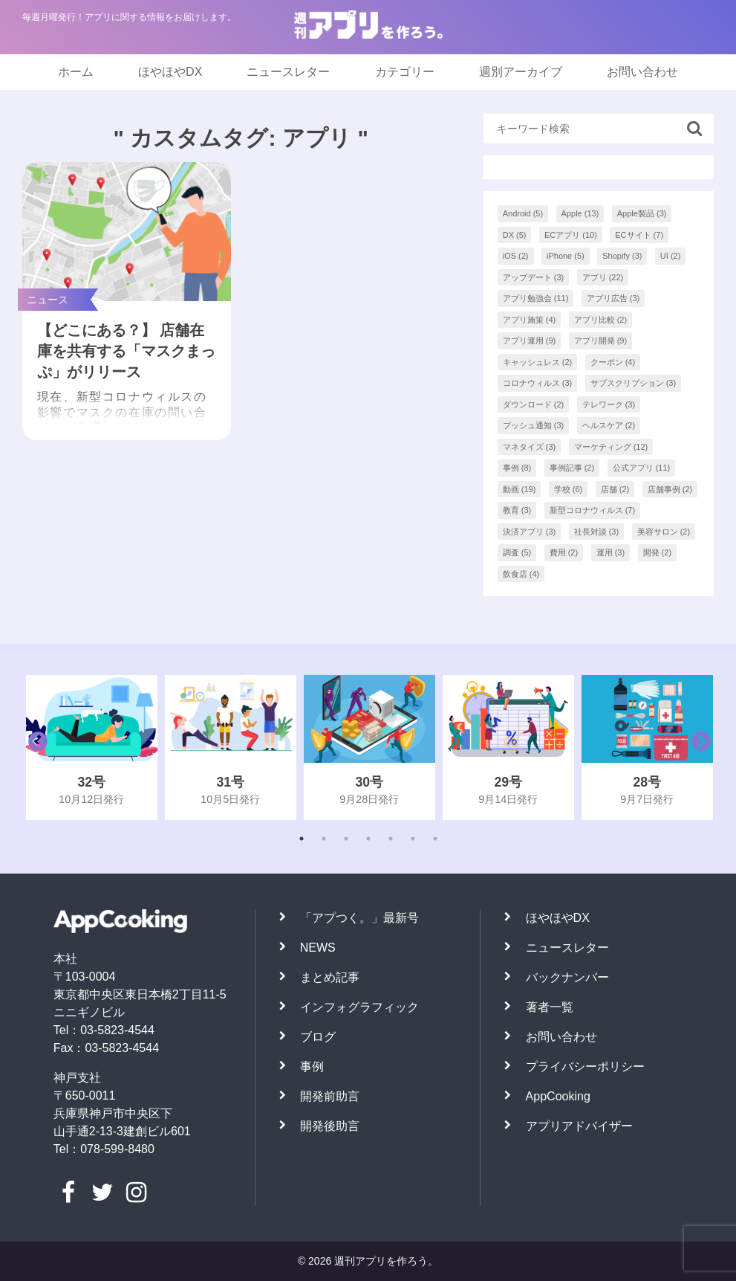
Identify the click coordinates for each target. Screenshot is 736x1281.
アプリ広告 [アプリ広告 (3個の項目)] (613, 298)
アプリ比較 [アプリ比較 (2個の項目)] (601, 319)
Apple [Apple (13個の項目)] (580, 213)
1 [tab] (301, 838)
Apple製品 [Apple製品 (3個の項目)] (642, 213)
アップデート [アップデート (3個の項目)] (533, 277)
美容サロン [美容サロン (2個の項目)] (664, 531)
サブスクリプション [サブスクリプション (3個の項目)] (633, 382)
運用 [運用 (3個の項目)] (610, 552)
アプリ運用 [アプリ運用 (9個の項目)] (529, 340)
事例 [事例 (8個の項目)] (517, 467)
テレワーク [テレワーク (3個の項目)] (609, 404)
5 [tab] (390, 838)
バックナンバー (567, 977)
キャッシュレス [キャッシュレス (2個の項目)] (538, 362)
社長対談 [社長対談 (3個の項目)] (596, 531)
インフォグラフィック (359, 1007)
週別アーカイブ (520, 71)
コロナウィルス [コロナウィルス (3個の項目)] (538, 382)
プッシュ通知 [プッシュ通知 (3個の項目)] (533, 425)
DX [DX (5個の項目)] (515, 234)
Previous (34, 747)
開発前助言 (329, 1096)
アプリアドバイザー (579, 1126)
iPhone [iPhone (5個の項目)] (565, 255)
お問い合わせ (642, 71)
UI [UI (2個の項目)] (670, 255)
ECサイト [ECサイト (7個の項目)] (639, 234)
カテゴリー (404, 71)
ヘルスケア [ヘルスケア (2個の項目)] (609, 425)
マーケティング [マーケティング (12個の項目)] (611, 446)
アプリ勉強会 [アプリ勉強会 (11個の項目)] (536, 298)
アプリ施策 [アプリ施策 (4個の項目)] (529, 319)
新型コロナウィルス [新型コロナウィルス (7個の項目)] (593, 510)
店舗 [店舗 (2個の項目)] (615, 489)
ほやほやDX (170, 71)
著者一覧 (549, 1007)
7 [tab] (435, 838)
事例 (312, 1066)
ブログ (318, 1036)
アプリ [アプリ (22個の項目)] (603, 277)
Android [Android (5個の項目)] (523, 213)
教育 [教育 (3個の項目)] (517, 510)
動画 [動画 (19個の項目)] (519, 489)
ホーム (76, 71)
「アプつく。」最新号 (359, 917)
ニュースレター (288, 71)
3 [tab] (346, 838)
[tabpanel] (91, 747)
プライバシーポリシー (585, 1066)
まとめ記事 (329, 977)
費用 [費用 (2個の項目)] (564, 552)
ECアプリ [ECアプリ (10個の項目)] (570, 234)
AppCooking (558, 1096)
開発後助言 (329, 1126)
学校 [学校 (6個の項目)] (568, 489)
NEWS (318, 947)
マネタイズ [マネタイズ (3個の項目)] (529, 446)
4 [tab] (368, 838)
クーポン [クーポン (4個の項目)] (613, 362)
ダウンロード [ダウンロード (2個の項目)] (533, 404)
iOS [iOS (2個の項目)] (516, 255)
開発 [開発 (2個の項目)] (657, 552)
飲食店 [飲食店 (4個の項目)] (521, 573)
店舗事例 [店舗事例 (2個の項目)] (670, 489)
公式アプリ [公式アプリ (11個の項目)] (642, 467)
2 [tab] (323, 838)
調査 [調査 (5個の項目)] (517, 552)
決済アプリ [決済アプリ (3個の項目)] (529, 531)
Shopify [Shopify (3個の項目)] (622, 255)
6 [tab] (413, 838)
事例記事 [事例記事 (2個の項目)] (572, 467)
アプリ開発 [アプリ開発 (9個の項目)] (601, 340)
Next (697, 747)
